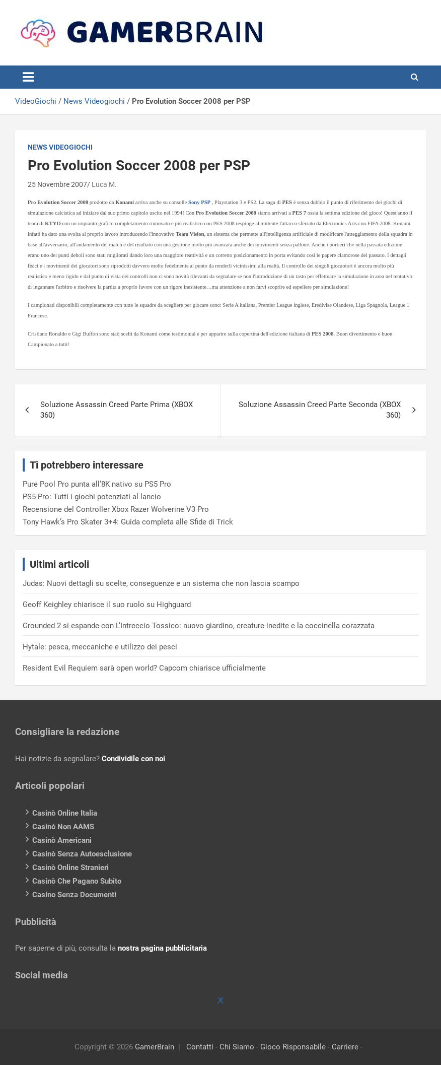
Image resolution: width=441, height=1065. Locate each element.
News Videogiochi (94, 101)
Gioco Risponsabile (293, 1046)
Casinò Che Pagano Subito (76, 881)
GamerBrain (154, 1046)
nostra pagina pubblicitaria (162, 948)
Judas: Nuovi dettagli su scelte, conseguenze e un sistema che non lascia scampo (161, 583)
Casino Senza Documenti (74, 894)
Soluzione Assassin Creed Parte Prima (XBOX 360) (116, 410)
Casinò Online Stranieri (70, 867)
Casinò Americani (62, 840)
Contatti (199, 1046)
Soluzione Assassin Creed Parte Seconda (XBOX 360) (320, 410)
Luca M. (104, 184)
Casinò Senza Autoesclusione (82, 853)
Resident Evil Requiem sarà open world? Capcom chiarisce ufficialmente (144, 668)
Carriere (345, 1046)
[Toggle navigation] (28, 77)
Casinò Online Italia (64, 813)
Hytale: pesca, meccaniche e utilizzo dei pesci (100, 646)
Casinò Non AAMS (63, 826)
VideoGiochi (35, 101)
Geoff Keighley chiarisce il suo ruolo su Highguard (107, 604)
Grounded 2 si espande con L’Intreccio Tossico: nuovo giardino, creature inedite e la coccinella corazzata (199, 625)
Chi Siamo (236, 1046)
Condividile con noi (133, 758)
